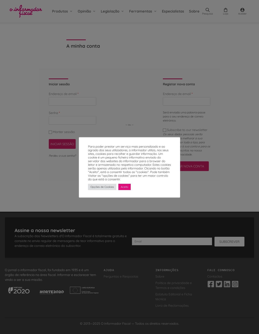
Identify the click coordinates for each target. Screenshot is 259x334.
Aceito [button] (124, 186)
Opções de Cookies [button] (102, 186)
